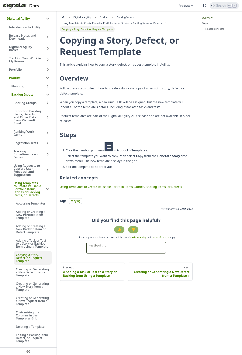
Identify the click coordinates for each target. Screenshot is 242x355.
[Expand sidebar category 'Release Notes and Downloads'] (47, 37)
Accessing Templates (30, 203)
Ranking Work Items (24, 133)
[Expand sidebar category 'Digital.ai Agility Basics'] (47, 48)
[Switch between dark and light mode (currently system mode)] (204, 6)
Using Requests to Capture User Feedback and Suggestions (27, 170)
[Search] (224, 5)
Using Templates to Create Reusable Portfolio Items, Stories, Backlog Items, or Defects (121, 187)
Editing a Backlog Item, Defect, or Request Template (32, 338)
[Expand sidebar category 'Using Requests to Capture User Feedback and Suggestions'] (47, 170)
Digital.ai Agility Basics (20, 48)
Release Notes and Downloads (22, 37)
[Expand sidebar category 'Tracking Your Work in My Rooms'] (47, 59)
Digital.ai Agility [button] (18, 18)
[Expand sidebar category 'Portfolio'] (47, 69)
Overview (207, 17)
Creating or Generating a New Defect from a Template (32, 272)
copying (76, 201)
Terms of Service (160, 237)
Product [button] (184, 6)
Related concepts (214, 28)
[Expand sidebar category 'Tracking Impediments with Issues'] (47, 154)
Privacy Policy (139, 237)
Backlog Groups (25, 103)
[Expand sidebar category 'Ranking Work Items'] (47, 133)
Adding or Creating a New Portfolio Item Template (30, 215)
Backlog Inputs (22, 94)
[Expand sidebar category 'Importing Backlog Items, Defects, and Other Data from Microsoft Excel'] (47, 117)
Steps (205, 23)
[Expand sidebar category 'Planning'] (47, 86)
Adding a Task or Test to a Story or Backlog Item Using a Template (32, 243)
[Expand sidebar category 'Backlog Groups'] (47, 103)
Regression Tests (26, 143)
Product (15, 78)
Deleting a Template (30, 327)
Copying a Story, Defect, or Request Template (29, 258)
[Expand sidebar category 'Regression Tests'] (47, 143)
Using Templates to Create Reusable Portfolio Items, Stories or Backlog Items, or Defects (27, 189)
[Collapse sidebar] (28, 351)
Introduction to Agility (24, 27)
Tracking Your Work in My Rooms (25, 59)
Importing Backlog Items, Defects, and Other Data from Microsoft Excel (27, 117)
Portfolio (15, 69)
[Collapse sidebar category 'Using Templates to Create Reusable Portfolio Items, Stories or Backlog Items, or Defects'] (47, 189)
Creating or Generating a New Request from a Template (32, 301)
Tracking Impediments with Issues (27, 154)
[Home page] (63, 17)
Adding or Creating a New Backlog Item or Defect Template (31, 229)
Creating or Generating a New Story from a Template (32, 286)
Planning (17, 86)
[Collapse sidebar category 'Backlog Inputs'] (47, 94)
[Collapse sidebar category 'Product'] (47, 78)
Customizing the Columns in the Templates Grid (27, 315)
